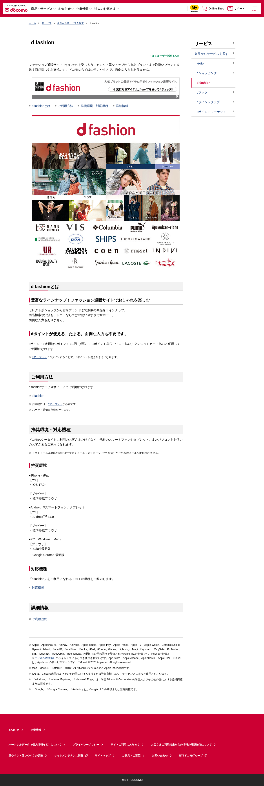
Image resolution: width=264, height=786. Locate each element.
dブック (202, 92)
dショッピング (207, 73)
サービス (46, 23)
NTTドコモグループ (193, 755)
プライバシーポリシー (86, 744)
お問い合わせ (160, 755)
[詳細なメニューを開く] (255, 8)
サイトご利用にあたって (125, 744)
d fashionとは (41, 106)
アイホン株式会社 (44, 658)
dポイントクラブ (208, 102)
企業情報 (82, 9)
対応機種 (38, 587)
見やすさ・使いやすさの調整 (26, 755)
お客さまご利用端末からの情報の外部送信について (181, 744)
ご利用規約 (38, 619)
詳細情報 (122, 106)
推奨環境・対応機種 (94, 106)
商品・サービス (42, 9)
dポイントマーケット (211, 112)
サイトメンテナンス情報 (71, 755)
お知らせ (64, 9)
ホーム (32, 23)
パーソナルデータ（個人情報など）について (35, 744)
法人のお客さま (105, 9)
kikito (200, 63)
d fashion (36, 395)
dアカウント (39, 357)
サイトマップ (103, 755)
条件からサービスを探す (70, 23)
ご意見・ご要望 (131, 755)
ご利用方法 (65, 106)
